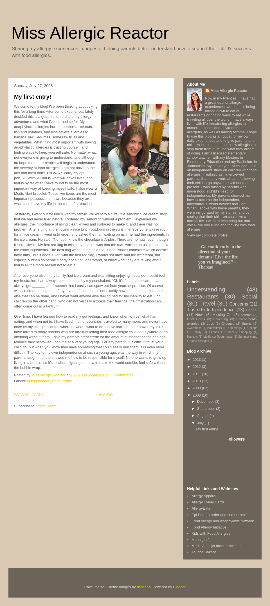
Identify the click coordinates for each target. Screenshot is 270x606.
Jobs (210, 323)
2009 (197, 388)
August (203, 415)
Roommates (225, 336)
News (199, 315)
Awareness (194, 327)
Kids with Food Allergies (211, 533)
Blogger (179, 587)
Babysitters (214, 327)
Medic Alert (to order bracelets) (217, 546)
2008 (197, 395)
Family (197, 332)
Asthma (246, 315)
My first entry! (32, 97)
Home (106, 394)
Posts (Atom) (47, 406)
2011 (197, 374)
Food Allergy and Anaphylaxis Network (223, 521)
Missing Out (222, 315)
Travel (207, 303)
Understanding (206, 289)
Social (249, 296)
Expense (228, 323)
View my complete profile (207, 235)
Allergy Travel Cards (208, 502)
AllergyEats (201, 508)
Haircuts (192, 336)
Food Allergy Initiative (209, 527)
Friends (214, 332)
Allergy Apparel (204, 496)
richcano (143, 587)
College (252, 327)
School (251, 310)
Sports (247, 323)
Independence (38, 381)
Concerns (238, 304)
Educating (220, 319)
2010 (197, 381)
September (206, 408)
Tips (191, 309)
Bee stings (235, 327)
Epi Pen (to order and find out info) (220, 515)
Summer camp (247, 336)
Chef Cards (196, 319)
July (201, 423)
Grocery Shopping (239, 332)
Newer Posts (28, 394)
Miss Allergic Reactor (90, 32)
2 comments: (124, 375)
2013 (197, 359)
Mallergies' (200, 540)
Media (207, 336)
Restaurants (62, 381)
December (206, 401)
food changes (200, 340)
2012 (197, 366)
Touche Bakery (204, 552)
